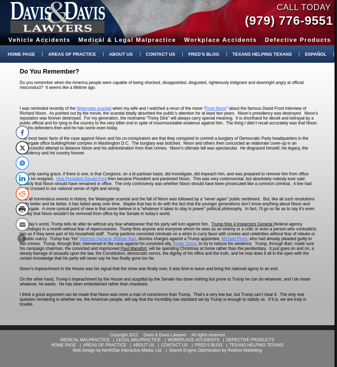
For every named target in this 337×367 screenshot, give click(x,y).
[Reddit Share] (22, 193)
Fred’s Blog (203, 54)
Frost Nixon (215, 108)
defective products (250, 339)
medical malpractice (85, 339)
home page (63, 345)
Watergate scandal (94, 108)
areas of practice (105, 345)
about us (143, 345)
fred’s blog (209, 345)
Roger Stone (185, 243)
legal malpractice (138, 339)
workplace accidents (194, 339)
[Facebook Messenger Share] (22, 163)
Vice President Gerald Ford (81, 178)
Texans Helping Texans (262, 54)
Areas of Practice (72, 54)
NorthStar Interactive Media (127, 350)
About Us (121, 54)
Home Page (21, 54)
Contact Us (160, 54)
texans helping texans (256, 345)
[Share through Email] (22, 224)
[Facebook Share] (22, 132)
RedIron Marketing (245, 350)
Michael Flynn (234, 238)
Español (316, 54)
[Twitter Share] (22, 147)
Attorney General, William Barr (108, 238)
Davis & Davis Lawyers (57, 17)
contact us (174, 345)
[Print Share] (22, 209)
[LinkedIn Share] (22, 178)
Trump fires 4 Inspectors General (242, 224)
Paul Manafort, (134, 248)
